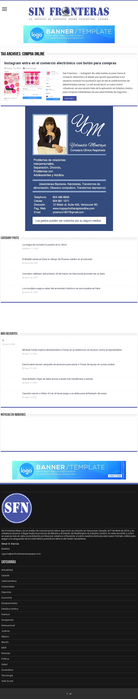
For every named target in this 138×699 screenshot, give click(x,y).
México (5, 636)
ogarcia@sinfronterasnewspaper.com (21, 553)
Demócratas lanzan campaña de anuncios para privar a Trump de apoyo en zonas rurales (68, 364)
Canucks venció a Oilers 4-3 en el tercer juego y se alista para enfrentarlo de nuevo (64, 393)
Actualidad (7, 570)
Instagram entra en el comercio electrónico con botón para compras (60, 63)
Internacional (8, 625)
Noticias (5, 653)
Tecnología (30, 68)
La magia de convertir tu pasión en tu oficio (44, 244)
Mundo (5, 642)
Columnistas (7, 586)
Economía (6, 597)
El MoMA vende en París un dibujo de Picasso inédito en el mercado (57, 259)
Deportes (6, 592)
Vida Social (7, 681)
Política (5, 658)
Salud (4, 664)
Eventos (5, 614)
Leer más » (69, 98)
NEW (3, 647)
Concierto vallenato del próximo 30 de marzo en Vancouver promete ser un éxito (63, 273)
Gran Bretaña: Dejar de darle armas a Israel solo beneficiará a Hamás (57, 379)
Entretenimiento (9, 603)
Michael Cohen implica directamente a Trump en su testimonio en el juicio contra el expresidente (72, 350)
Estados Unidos (9, 608)
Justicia (5, 631)
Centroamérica (9, 581)
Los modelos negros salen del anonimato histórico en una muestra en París (61, 288)
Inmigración (7, 620)
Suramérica (7, 670)
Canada (5, 575)
